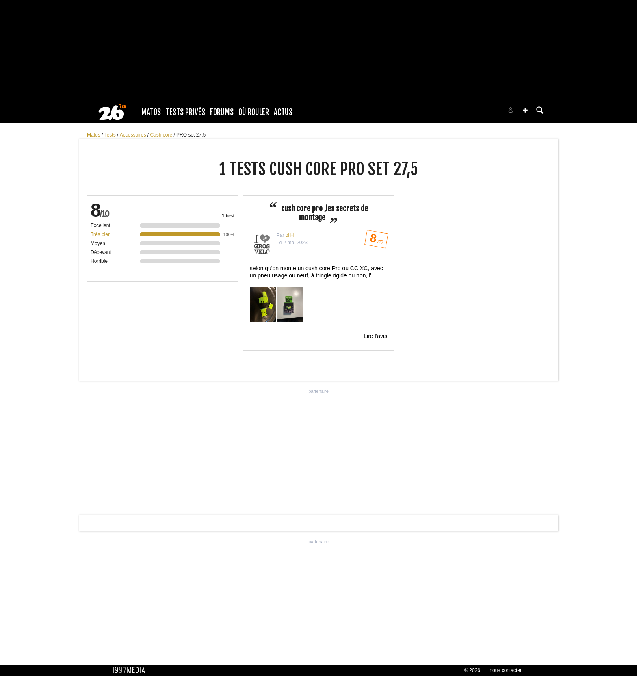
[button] (525, 110)
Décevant (101, 252)
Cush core (161, 135)
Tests (110, 135)
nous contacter (506, 670)
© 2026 (472, 670)
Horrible (99, 261)
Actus (283, 112)
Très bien (101, 234)
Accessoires (133, 135)
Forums (222, 112)
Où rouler (253, 112)
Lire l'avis (375, 336)
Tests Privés (185, 112)
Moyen (98, 243)
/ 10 (376, 241)
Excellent (100, 225)
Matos (151, 112)
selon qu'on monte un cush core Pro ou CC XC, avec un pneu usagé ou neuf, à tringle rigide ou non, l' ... (318, 294)
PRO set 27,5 (191, 135)
